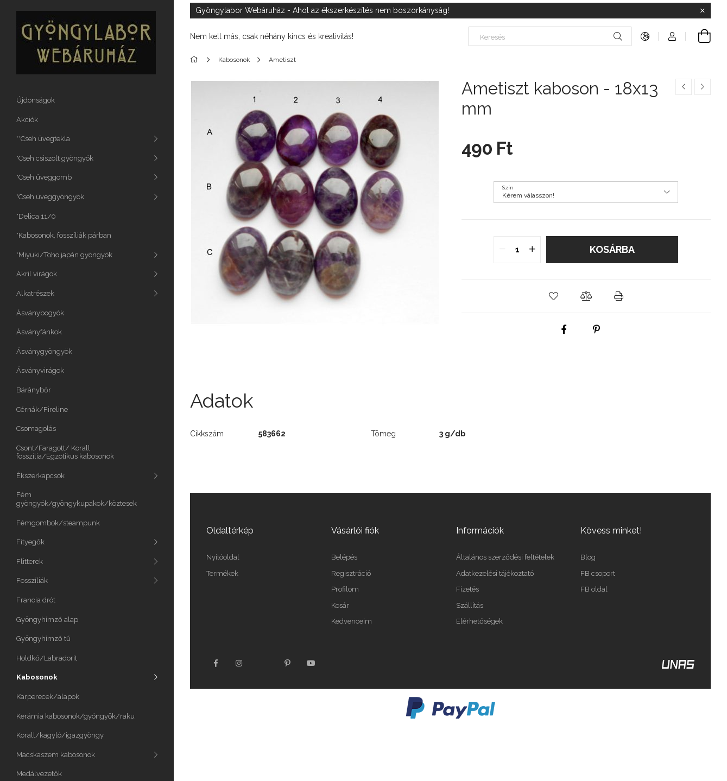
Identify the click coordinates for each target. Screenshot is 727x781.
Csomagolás (36, 428)
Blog (588, 557)
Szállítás (469, 605)
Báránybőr (33, 390)
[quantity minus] (502, 250)
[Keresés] (550, 36)
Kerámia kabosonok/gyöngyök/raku (75, 716)
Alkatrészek (35, 293)
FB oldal (594, 589)
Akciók (27, 120)
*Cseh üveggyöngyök (50, 197)
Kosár (340, 605)
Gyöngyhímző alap (47, 619)
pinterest (287, 663)
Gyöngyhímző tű (43, 638)
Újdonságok (35, 100)
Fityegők (30, 542)
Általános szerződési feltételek (505, 557)
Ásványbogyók (40, 313)
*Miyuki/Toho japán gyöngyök (64, 255)
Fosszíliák (32, 580)
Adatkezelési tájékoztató (495, 573)
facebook (215, 663)
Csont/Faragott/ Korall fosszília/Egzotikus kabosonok (65, 452)
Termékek (222, 573)
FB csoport (597, 573)
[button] (553, 296)
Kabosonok (37, 677)
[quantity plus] (532, 250)
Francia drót (35, 600)
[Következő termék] (702, 87)
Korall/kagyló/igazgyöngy (60, 735)
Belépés (344, 557)
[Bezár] (702, 11)
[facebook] (564, 329)
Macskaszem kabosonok (55, 755)
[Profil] (672, 36)
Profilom (345, 589)
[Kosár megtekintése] (698, 36)
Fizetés (467, 589)
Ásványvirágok (40, 370)
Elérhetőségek (479, 621)
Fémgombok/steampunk (58, 523)
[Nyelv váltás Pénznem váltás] (645, 36)
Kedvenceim (351, 621)
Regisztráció (351, 573)
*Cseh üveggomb (44, 177)
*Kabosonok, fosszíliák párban (63, 235)
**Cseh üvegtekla (43, 139)
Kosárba (612, 249)
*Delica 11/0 (36, 216)
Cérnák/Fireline (42, 409)
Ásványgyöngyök (44, 351)
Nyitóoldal (222, 557)
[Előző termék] (683, 87)
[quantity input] (517, 250)
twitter (263, 663)
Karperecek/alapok (47, 697)
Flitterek (29, 561)
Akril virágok (36, 274)
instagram (239, 663)
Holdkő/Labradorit (46, 658)
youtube (311, 663)
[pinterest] (597, 329)
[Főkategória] (195, 60)
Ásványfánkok (39, 332)
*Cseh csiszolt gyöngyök (54, 158)
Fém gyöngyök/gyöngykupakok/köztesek (76, 499)
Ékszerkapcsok (40, 476)
